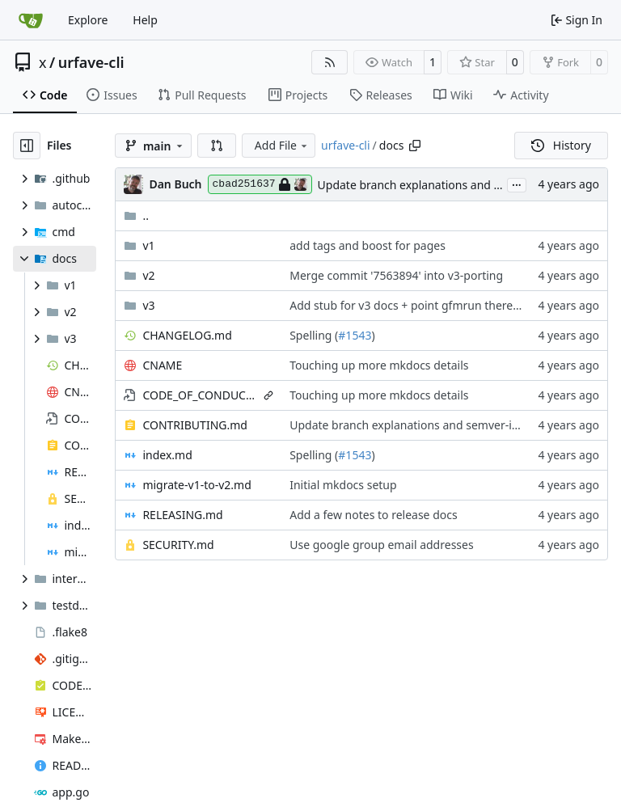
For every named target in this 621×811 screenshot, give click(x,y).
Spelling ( (313, 335)
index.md (167, 455)
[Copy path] (414, 145)
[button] (216, 145)
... (517, 183)
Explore (88, 19)
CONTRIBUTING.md (194, 425)
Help (145, 19)
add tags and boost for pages (367, 245)
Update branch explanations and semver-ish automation (467, 184)
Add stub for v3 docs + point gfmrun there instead (422, 305)
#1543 (354, 335)
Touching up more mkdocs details (378, 365)
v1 (148, 245)
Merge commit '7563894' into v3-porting (396, 275)
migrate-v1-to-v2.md (196, 484)
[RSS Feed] (330, 62)
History (561, 145)
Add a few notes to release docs (373, 514)
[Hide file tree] (26, 145)
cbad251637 (260, 184)
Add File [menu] (282, 145)
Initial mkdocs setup (342, 484)
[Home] (30, 20)
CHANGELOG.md (186, 335)
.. (136, 215)
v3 (148, 305)
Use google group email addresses (381, 544)
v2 (148, 275)
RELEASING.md (182, 514)
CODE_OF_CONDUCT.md (200, 395)
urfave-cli (91, 62)
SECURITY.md (177, 544)
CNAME (162, 365)
